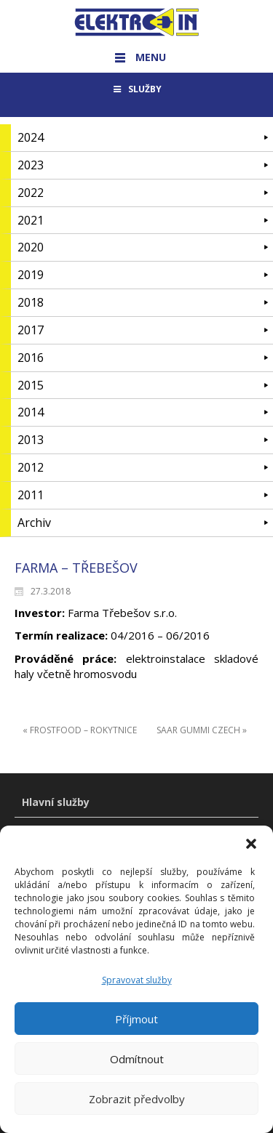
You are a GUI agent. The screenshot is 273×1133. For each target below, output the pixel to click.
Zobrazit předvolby (137, 1107)
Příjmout (136, 1027)
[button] (251, 852)
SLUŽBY (136, 89)
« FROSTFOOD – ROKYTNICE (80, 730)
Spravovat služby (137, 989)
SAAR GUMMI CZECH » (202, 730)
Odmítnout (137, 1067)
